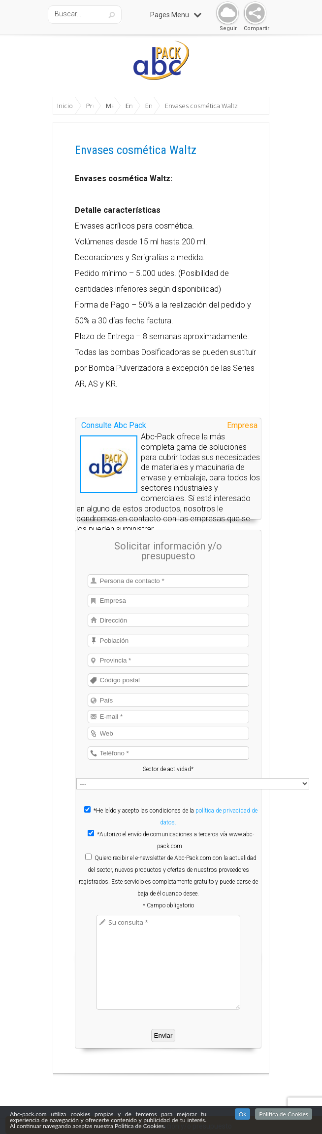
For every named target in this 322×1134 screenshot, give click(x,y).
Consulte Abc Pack (113, 425)
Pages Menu (175, 15)
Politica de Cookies (283, 1114)
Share (252, 13)
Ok (243, 1114)
